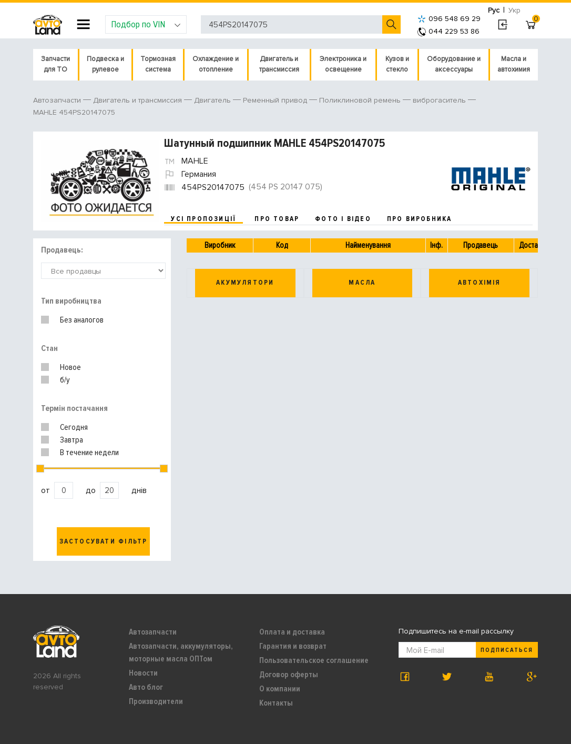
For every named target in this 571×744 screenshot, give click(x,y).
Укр (514, 10)
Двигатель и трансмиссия (279, 64)
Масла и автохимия (513, 64)
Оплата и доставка (292, 632)
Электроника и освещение (343, 64)
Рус (493, 10)
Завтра (71, 440)
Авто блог (146, 687)
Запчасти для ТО (55, 64)
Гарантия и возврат (293, 646)
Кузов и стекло (397, 64)
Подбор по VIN (146, 24)
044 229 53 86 (448, 31)
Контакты (276, 703)
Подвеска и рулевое (105, 64)
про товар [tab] (276, 219)
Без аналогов (82, 320)
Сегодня (74, 427)
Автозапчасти (153, 632)
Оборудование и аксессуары (454, 64)
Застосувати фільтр (103, 541)
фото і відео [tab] (343, 219)
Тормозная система (158, 64)
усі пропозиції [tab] (203, 219)
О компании (279, 688)
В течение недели (89, 452)
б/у (65, 380)
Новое (70, 367)
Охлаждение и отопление (215, 64)
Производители (156, 701)
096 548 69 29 (449, 18)
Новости (143, 673)
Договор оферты (288, 674)
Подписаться (507, 650)
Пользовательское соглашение (314, 660)
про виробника (419, 219)
